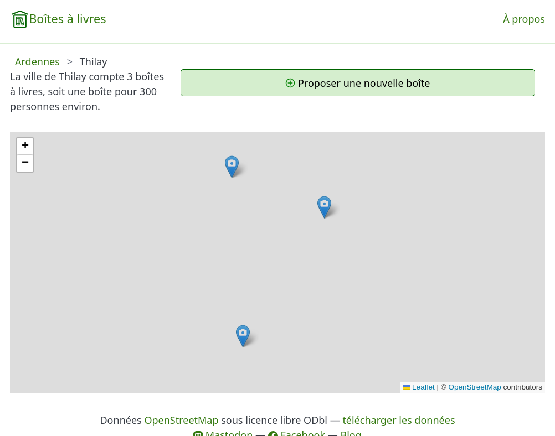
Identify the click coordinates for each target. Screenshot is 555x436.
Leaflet (419, 387)
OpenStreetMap (474, 387)
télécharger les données (398, 420)
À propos (524, 18)
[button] (324, 207)
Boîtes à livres (67, 19)
